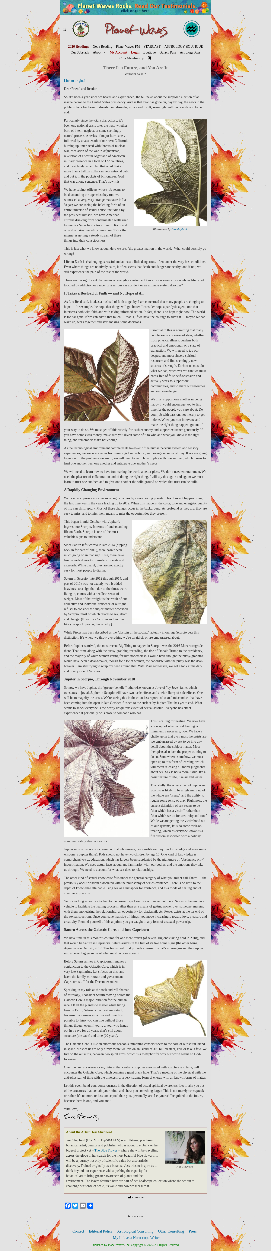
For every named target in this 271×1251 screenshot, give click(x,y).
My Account (118, 52)
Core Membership (132, 58)
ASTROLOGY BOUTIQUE (183, 46)
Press (193, 1231)
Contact (78, 1231)
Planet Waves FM (128, 46)
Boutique (149, 52)
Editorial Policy (101, 1231)
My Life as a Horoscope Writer (136, 1238)
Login (135, 52)
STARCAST (152, 46)
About (100, 52)
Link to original (74, 81)
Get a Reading (102, 46)
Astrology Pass (190, 52)
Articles (137, 1216)
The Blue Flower (106, 1150)
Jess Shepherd (179, 229)
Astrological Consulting (135, 1231)
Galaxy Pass (167, 52)
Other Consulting (171, 1231)
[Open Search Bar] (64, 30)
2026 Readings (78, 46)
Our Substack (80, 52)
